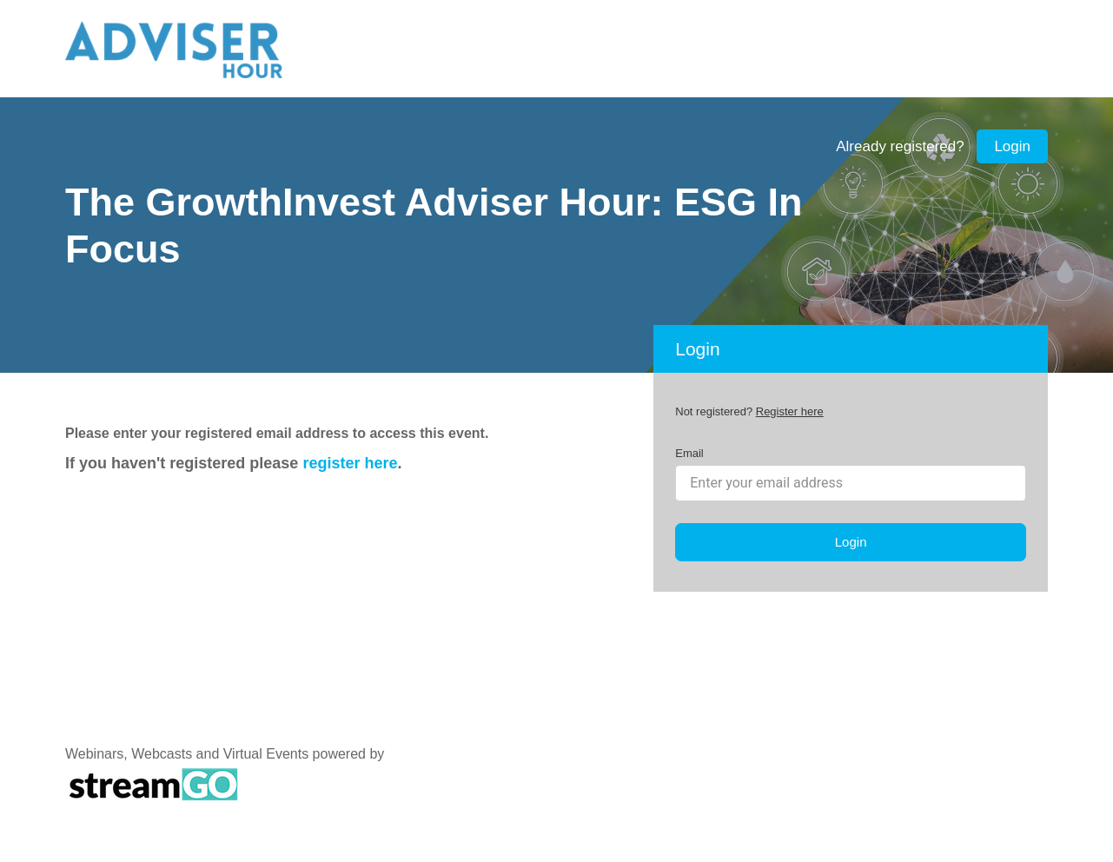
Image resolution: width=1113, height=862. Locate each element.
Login (1012, 146)
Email (689, 453)
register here (349, 463)
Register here (790, 411)
